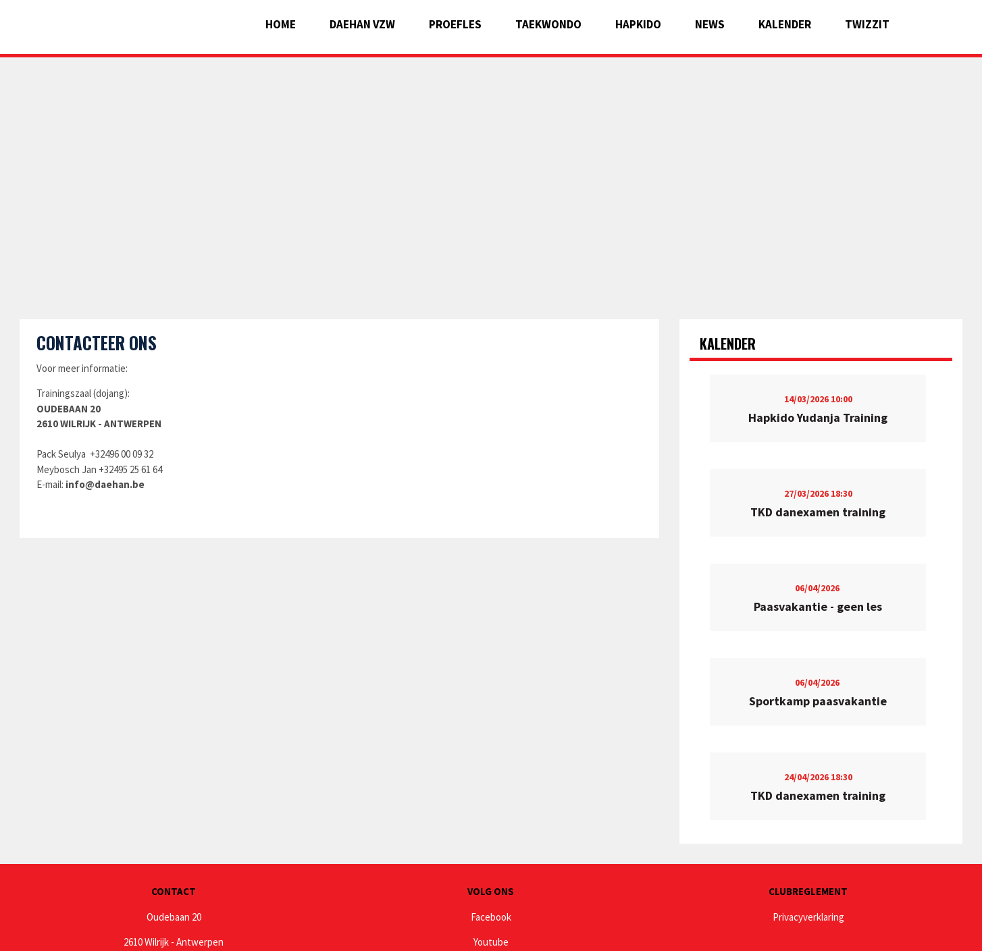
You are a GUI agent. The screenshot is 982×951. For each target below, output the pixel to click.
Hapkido (638, 24)
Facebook (491, 917)
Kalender (784, 24)
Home (280, 24)
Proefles (455, 24)
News (710, 24)
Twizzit (867, 24)
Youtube (491, 941)
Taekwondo (548, 24)
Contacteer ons (96, 342)
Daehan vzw (362, 24)
